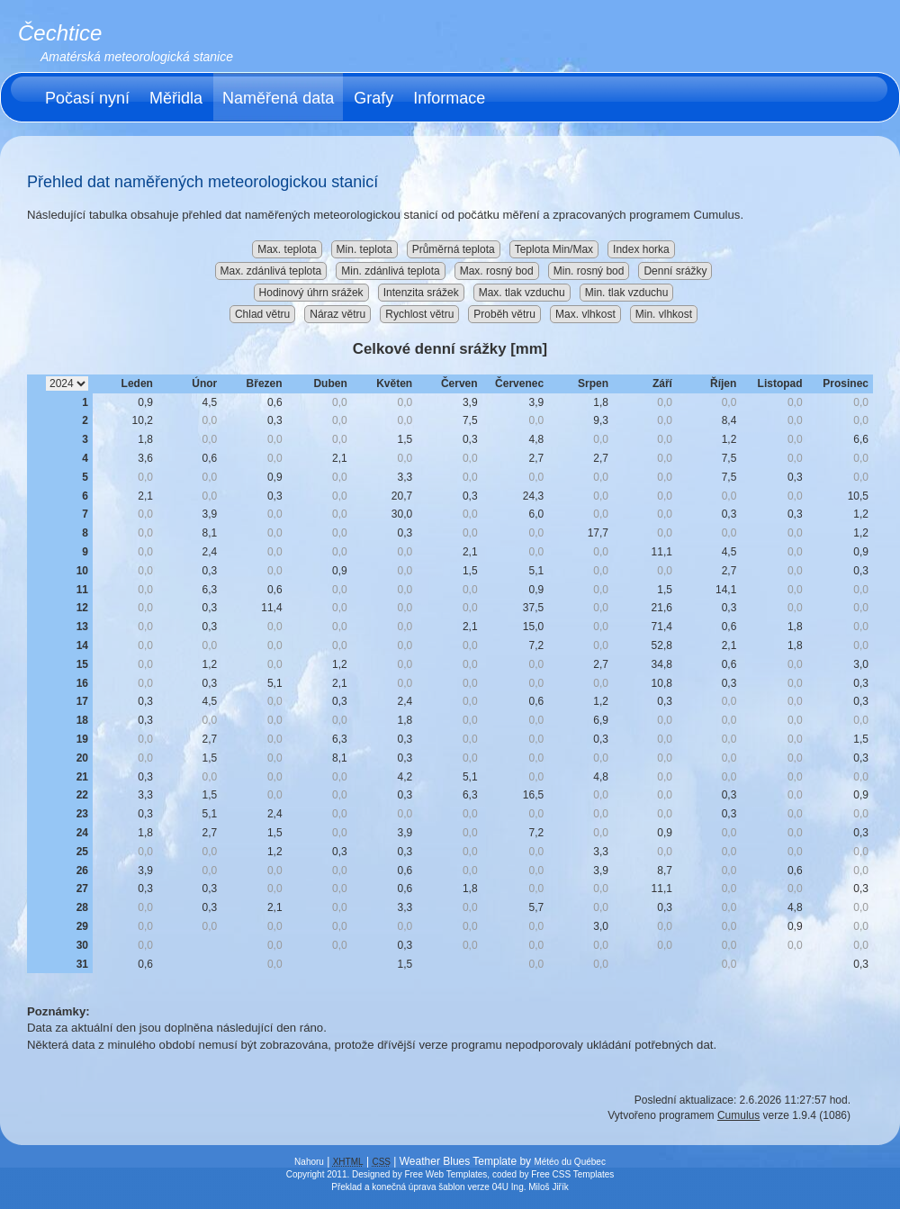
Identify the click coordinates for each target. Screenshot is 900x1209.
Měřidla (175, 98)
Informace (449, 98)
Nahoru (309, 1162)
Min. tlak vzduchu (627, 292)
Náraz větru (337, 314)
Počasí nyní (87, 98)
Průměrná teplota (453, 249)
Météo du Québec (570, 1162)
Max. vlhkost (585, 314)
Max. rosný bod (497, 271)
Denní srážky (675, 271)
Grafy (373, 98)
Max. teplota (286, 249)
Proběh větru (504, 314)
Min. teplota (364, 249)
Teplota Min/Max (554, 249)
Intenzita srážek (421, 292)
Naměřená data (278, 98)
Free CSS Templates (572, 1174)
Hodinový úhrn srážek (311, 292)
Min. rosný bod (589, 271)
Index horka (641, 249)
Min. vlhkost (663, 314)
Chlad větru (262, 314)
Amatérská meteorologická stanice (136, 57)
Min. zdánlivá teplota (390, 271)
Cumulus (738, 1115)
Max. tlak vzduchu (522, 292)
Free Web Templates (445, 1174)
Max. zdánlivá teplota (271, 271)
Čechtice (60, 33)
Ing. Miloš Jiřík (540, 1187)
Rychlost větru (419, 314)
